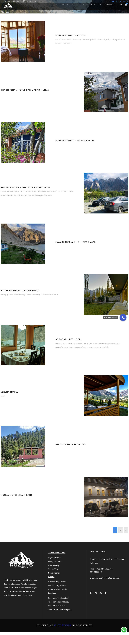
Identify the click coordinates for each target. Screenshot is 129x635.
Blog (100, 4)
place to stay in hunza (50, 298)
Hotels (73, 4)
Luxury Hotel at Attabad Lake (75, 245)
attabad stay (81, 346)
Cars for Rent (87, 4)
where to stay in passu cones (42, 198)
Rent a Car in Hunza (56, 609)
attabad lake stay (69, 346)
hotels (29, 298)
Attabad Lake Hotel (68, 342)
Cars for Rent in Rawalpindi (59, 612)
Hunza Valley (53, 568)
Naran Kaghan (54, 576)
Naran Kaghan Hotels (57, 592)
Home (55, 4)
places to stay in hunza (107, 346)
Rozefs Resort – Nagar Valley (75, 143)
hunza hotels (66, 43)
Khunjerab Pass (55, 564)
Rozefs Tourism (62, 628)
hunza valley (32, 195)
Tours (63, 4)
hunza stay (77, 43)
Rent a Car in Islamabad (58, 601)
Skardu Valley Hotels (57, 588)
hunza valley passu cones (47, 195)
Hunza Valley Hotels (57, 585)
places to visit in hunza (22, 198)
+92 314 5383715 (105, 572)
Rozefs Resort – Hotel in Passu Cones (25, 190)
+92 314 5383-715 (13, 1)
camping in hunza (7, 195)
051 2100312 (96, 575)
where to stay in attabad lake (99, 350)
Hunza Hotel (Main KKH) (16, 498)
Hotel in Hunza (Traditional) (20, 293)
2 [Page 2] (120, 533)
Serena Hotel (9, 395)
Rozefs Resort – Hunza (70, 38)
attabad (58, 346)
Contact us (109, 4)
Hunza (57, 43)
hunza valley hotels (89, 43)
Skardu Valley (53, 572)
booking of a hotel (7, 298)
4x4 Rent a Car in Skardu (58, 605)
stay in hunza (68, 350)
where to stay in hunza (63, 46)
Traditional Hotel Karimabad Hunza (25, 93)
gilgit (17, 195)
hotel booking (20, 298)
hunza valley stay (104, 43)
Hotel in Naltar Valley (70, 447)
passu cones (62, 195)
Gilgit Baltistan (54, 561)
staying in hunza (117, 43)
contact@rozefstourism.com (36, 1)
